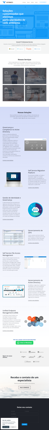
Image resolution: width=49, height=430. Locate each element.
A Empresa (24, 2)
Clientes (36, 2)
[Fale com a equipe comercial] (24, 343)
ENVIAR (24, 424)
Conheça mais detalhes (8, 160)
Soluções (32, 2)
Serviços (28, 2)
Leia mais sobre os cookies (8, 424)
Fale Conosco (24, 387)
